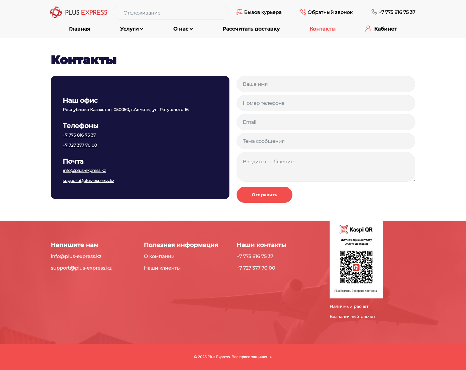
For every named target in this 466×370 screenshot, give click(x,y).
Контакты (323, 29)
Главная (79, 29)
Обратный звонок (330, 12)
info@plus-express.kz (84, 170)
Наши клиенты (162, 268)
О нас (180, 29)
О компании (159, 256)
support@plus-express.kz (88, 180)
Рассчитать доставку (251, 29)
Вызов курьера (262, 12)
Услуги (129, 29)
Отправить (264, 194)
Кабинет (385, 29)
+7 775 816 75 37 (397, 12)
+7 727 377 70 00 (80, 145)
